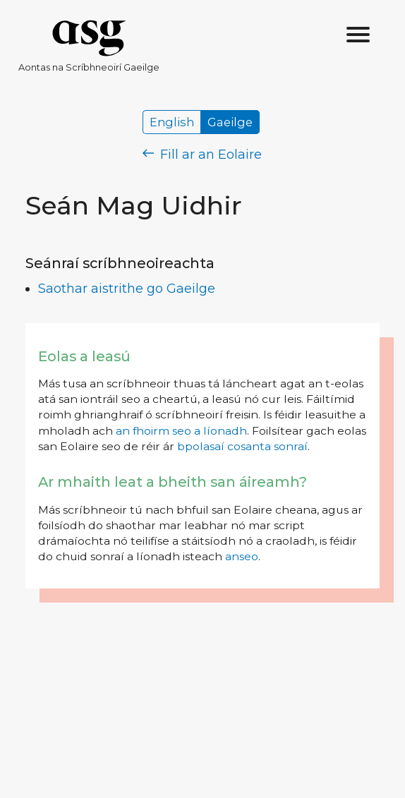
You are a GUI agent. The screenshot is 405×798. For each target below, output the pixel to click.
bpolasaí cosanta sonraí (242, 446)
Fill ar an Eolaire (202, 154)
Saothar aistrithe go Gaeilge (126, 288)
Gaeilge (230, 122)
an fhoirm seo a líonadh (181, 430)
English (172, 122)
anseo (241, 556)
